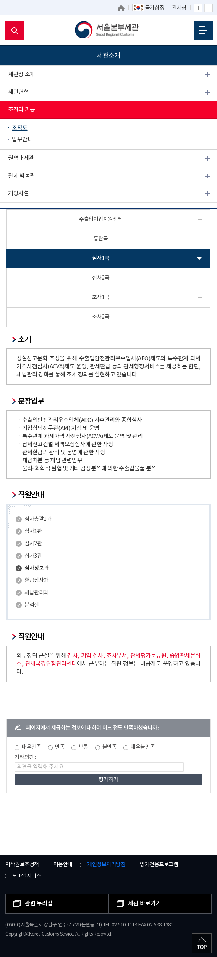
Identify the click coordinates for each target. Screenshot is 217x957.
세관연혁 (18, 92)
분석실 (31, 605)
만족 (60, 747)
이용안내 (63, 865)
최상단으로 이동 (201, 943)
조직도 (20, 128)
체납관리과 (36, 593)
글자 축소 (208, 8)
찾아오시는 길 (24, 211)
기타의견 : (25, 757)
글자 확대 (198, 8)
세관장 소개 (21, 74)
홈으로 (121, 8)
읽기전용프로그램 (159, 865)
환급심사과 (36, 580)
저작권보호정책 (22, 865)
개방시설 (18, 193)
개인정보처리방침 (106, 864)
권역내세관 (21, 158)
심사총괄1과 (37, 519)
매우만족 (31, 747)
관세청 (179, 8)
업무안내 (22, 139)
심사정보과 (36, 568)
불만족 (109, 747)
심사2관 (33, 544)
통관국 (101, 239)
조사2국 (100, 317)
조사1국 (100, 297)
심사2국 (100, 278)
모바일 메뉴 (203, 30)
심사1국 (100, 258)
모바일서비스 (26, 876)
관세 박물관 (21, 176)
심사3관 (33, 556)
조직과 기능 (21, 109)
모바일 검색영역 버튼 (14, 30)
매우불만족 (143, 747)
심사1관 (33, 531)
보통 (83, 747)
